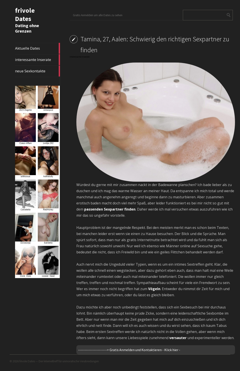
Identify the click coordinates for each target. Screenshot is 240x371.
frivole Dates (25, 14)
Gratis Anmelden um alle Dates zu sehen (97, 15)
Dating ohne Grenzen (27, 28)
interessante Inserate (37, 59)
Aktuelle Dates (37, 48)
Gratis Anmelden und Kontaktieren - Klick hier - (145, 350)
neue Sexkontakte (37, 71)
